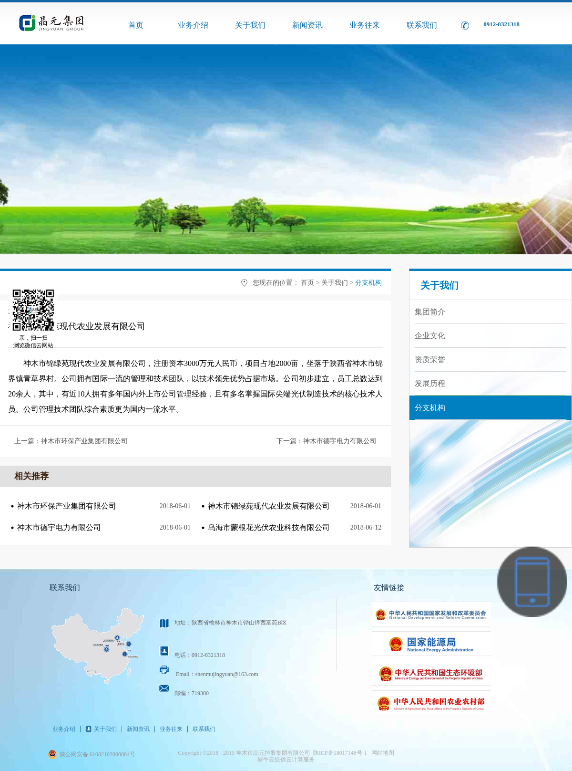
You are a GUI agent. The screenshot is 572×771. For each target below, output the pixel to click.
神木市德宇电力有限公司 (59, 527)
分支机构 (368, 282)
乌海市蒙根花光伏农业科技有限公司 (269, 527)
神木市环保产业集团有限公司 (66, 506)
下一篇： (326, 441)
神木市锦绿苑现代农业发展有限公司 (269, 506)
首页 (135, 25)
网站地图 (381, 753)
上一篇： (71, 441)
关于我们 (334, 282)
